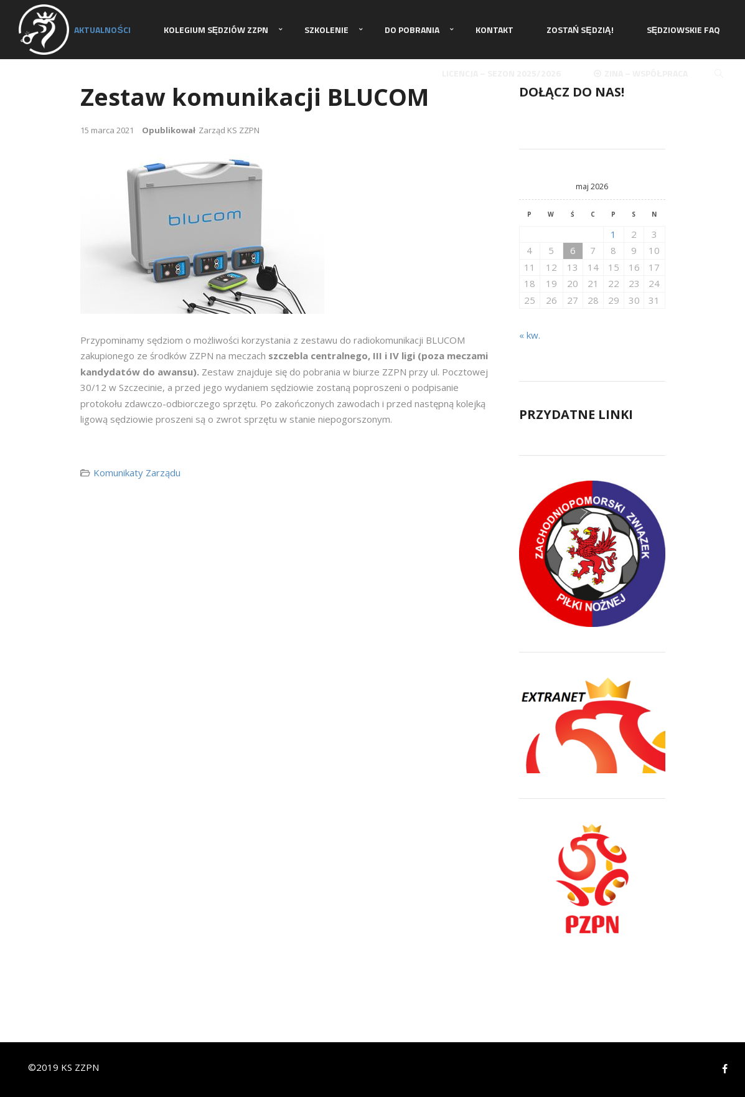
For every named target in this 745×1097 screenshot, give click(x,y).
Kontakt (494, 29)
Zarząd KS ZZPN (229, 130)
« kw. (529, 335)
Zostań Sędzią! (580, 29)
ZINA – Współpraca (641, 73)
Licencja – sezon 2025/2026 (501, 73)
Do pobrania (412, 29)
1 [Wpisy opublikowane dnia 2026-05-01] (613, 234)
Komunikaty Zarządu (136, 472)
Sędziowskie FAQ (683, 29)
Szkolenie (326, 29)
